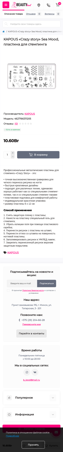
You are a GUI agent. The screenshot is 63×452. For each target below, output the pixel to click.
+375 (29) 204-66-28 (33, 320)
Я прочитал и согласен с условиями (33, 291)
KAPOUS (30, 113)
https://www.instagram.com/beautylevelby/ (27, 372)
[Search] (6, 24)
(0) (16, 124)
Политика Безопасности (33, 290)
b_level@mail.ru (31, 380)
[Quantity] (7, 154)
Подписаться (47, 283)
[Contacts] (48, 5)
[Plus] (13, 153)
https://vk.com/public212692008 (34, 372)
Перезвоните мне (31, 324)
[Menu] (6, 5)
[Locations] (39, 5)
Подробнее (12, 436)
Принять (33, 444)
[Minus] (13, 157)
